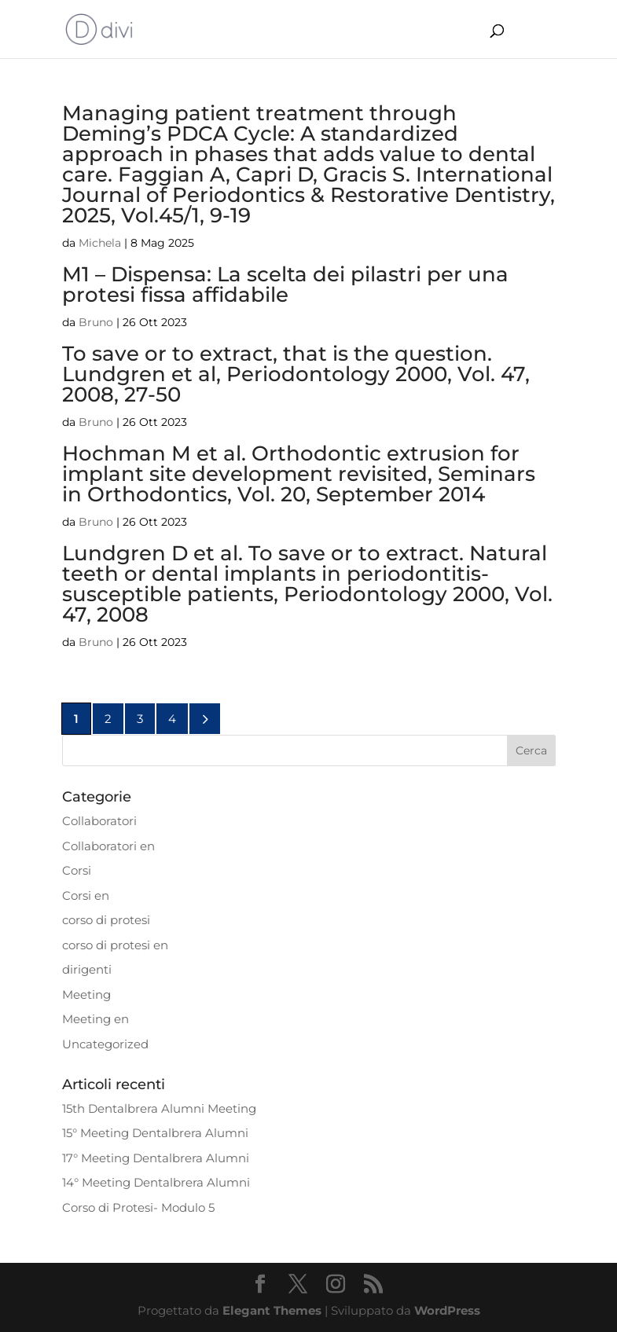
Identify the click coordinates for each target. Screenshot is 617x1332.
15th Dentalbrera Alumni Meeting (159, 1108)
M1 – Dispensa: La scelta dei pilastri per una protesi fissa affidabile (285, 284)
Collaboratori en (108, 845)
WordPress (447, 1310)
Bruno (96, 322)
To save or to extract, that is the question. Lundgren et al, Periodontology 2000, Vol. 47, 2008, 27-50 (296, 374)
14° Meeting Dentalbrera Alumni (156, 1182)
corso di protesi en (115, 945)
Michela (100, 243)
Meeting (86, 994)
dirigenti (87, 969)
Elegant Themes (271, 1310)
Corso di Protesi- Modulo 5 (138, 1207)
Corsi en (85, 895)
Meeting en (95, 1018)
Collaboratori (99, 820)
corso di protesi (106, 919)
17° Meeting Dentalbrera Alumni (155, 1157)
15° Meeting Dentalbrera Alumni (155, 1132)
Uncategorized (105, 1044)
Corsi (76, 870)
